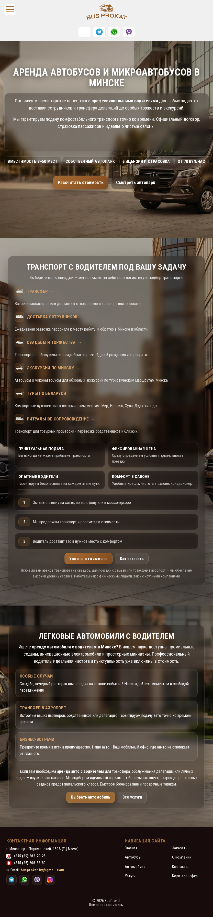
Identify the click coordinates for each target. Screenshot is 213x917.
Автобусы (133, 857)
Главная (131, 848)
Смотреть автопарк (135, 182)
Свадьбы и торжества (54, 342)
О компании (181, 857)
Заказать (179, 848)
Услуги (130, 876)
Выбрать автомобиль (90, 797)
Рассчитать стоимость (81, 182)
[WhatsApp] (114, 32)
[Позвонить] (84, 32)
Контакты (180, 866)
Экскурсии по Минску (53, 367)
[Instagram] (128, 32)
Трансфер (40, 291)
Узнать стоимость (88, 558)
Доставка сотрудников (55, 316)
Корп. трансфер (185, 876)
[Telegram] (99, 32)
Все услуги (132, 797)
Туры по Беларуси (49, 393)
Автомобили (135, 866)
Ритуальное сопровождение (61, 418)
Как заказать (132, 558)
